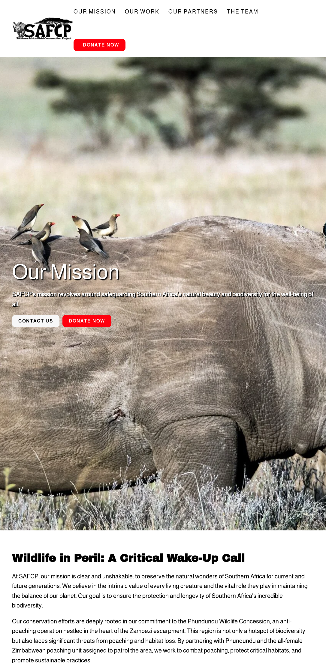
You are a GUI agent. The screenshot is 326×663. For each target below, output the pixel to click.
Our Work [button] (142, 12)
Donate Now (101, 44)
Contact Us (35, 320)
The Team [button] (242, 12)
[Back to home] (43, 28)
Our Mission (95, 12)
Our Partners (193, 12)
